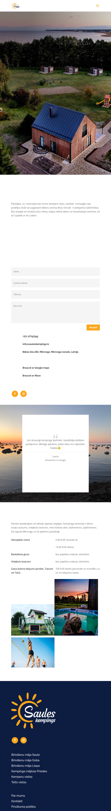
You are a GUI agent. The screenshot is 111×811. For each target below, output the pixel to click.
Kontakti (17, 801)
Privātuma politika (23, 806)
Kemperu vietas (22, 776)
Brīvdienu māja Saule (25, 754)
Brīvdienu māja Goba (25, 760)
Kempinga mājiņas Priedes (29, 771)
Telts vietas (18, 782)
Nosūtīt (93, 327)
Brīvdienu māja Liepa (25, 765)
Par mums (18, 795)
